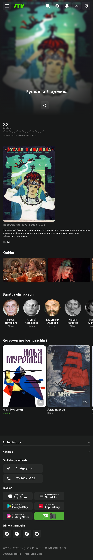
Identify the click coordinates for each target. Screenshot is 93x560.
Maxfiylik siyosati (34, 553)
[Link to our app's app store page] (18, 496)
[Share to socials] (45, 105)
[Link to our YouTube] (37, 534)
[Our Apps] (49, 496)
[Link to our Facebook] (27, 534)
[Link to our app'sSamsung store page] (18, 516)
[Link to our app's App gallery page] (49, 506)
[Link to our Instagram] (17, 534)
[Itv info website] (49, 516)
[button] (76, 6)
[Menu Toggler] (7, 6)
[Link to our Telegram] (7, 534)
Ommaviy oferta (12, 553)
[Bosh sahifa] (19, 6)
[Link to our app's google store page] (18, 506)
